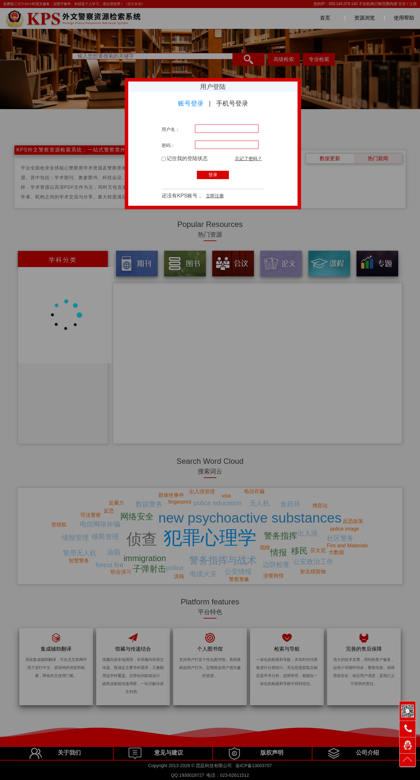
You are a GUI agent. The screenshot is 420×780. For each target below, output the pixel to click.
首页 (325, 18)
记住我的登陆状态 (185, 158)
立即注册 (215, 195)
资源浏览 (364, 18)
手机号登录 (232, 103)
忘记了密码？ (248, 158)
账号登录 (191, 103)
